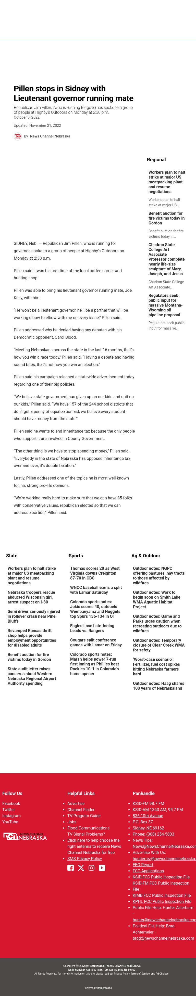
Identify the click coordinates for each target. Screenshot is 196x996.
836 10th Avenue (148, 815)
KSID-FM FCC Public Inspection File (161, 886)
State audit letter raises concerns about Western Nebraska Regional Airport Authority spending (32, 676)
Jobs (71, 822)
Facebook (11, 803)
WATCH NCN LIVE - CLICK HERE (98, 6)
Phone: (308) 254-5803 (153, 834)
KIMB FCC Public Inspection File (162, 895)
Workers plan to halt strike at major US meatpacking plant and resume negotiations (167, 182)
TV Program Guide (84, 815)
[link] (168, 188)
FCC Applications (148, 870)
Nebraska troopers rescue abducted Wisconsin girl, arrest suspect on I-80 (31, 597)
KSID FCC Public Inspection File (161, 877)
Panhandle (144, 793)
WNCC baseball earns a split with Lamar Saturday (96, 590)
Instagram (11, 815)
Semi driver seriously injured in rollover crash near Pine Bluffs (34, 616)
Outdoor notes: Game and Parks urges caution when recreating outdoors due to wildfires (157, 623)
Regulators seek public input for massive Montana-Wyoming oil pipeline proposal (166, 305)
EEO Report (143, 864)
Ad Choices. (162, 973)
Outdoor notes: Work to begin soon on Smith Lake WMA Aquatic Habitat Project (156, 599)
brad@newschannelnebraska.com (163, 938)
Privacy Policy (121, 973)
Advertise (75, 803)
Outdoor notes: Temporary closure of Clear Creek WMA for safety (159, 645)
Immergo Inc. (104, 988)
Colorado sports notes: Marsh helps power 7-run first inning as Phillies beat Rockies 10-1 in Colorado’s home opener (94, 664)
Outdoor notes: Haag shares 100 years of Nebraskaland (158, 686)
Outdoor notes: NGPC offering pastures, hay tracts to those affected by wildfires (159, 575)
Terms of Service (140, 973)
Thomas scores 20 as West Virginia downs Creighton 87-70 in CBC (95, 573)
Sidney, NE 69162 (148, 828)
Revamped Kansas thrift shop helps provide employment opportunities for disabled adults (32, 638)
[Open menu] (186, 31)
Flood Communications (88, 828)
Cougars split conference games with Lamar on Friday (96, 642)
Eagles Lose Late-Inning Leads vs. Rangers (92, 628)
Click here (76, 840)
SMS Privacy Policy (84, 858)
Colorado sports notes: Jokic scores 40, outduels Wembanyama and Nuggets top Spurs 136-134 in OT (95, 609)
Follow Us (12, 793)
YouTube (10, 822)
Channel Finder (80, 809)
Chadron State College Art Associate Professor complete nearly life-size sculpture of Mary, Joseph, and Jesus (167, 259)
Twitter (8, 809)
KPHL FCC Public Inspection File (162, 901)
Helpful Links (81, 793)
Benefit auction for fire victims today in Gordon (167, 218)
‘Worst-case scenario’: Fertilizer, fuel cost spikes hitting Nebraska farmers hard (156, 666)
